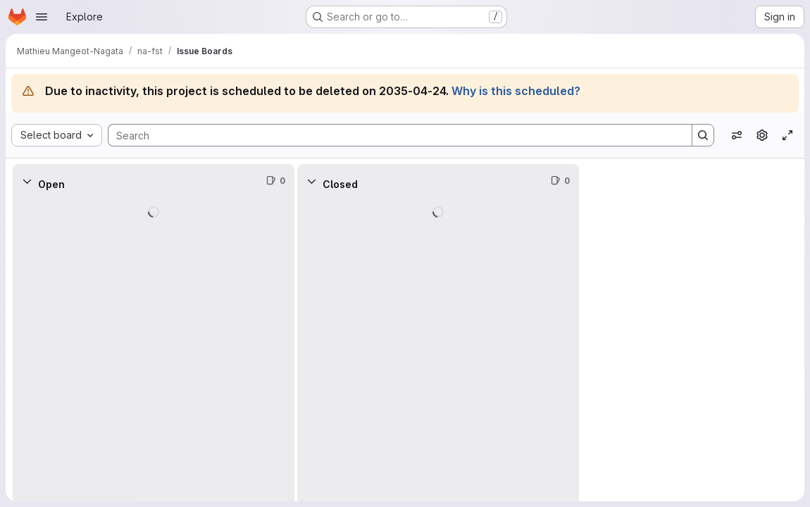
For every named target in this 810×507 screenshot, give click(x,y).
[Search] (393, 135)
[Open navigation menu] (41, 17)
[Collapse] (26, 181)
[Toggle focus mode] (787, 135)
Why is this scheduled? (515, 91)
